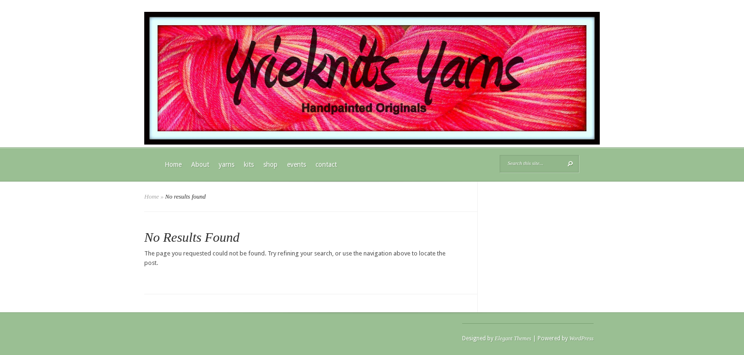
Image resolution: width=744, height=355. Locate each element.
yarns (226, 164)
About (200, 164)
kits (249, 164)
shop (270, 164)
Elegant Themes (513, 338)
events (296, 164)
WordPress (581, 338)
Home (173, 164)
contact (326, 164)
